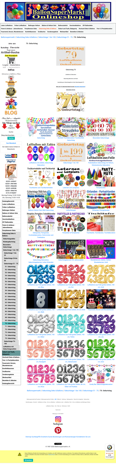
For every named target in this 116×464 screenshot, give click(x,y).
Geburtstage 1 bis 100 (47, 37)
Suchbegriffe (36, 437)
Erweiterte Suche (46, 437)
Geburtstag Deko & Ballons (26, 37)
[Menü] (113, 445)
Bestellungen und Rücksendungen (64, 437)
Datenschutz (51, 454)
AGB (55, 399)
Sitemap (28, 437)
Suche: (11, 132)
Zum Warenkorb (11, 143)
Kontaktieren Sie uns (83, 437)
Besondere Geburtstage (80, 86)
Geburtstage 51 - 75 (64, 37)
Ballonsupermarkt (8, 37)
